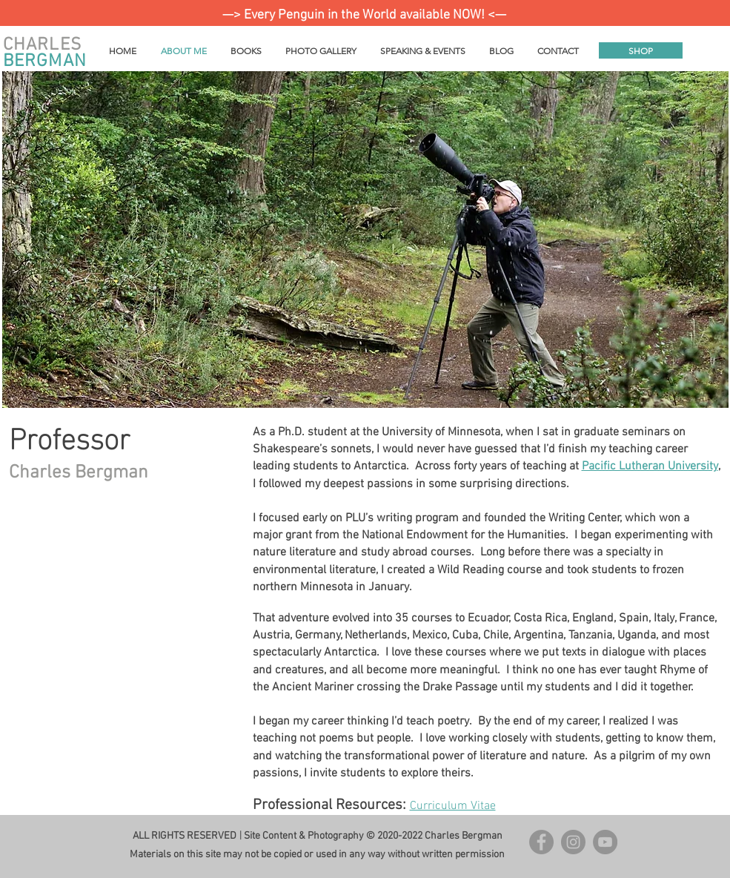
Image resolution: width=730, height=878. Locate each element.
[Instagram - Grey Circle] (573, 842)
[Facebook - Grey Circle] (541, 842)
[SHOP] (640, 50)
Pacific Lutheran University (650, 466)
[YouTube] (605, 842)
